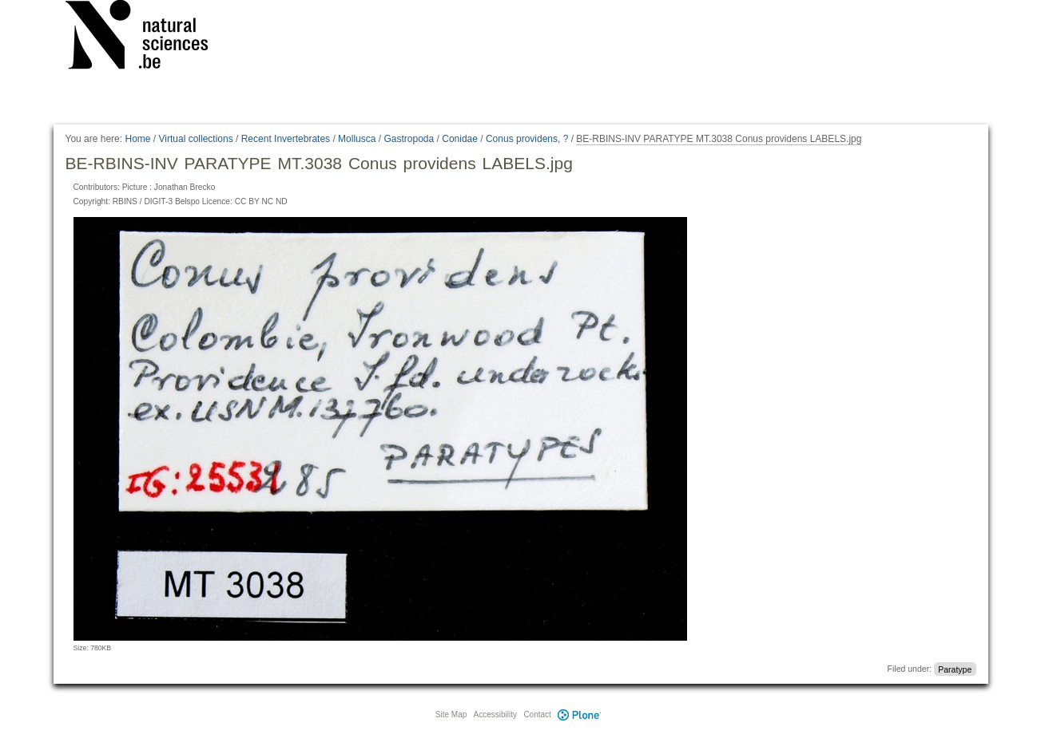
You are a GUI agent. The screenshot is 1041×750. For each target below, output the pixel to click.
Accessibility (495, 714)
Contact (536, 714)
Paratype (954, 668)
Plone (580, 714)
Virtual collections (196, 138)
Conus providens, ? (527, 138)
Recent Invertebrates (285, 138)
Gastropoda (408, 138)
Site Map (451, 714)
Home (137, 138)
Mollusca (356, 138)
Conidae (460, 138)
